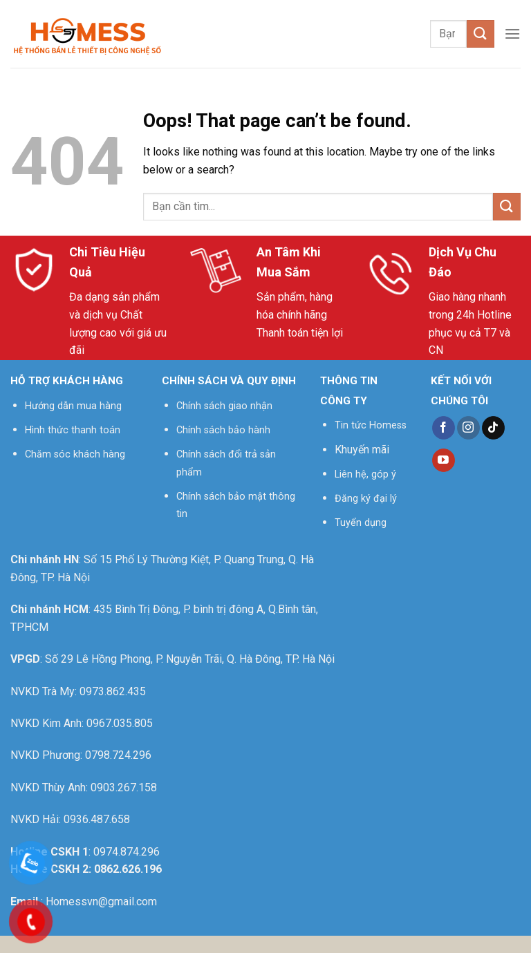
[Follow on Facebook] (443, 428)
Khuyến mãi (362, 449)
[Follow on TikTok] (493, 428)
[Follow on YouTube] (443, 460)
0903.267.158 (124, 787)
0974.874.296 (126, 851)
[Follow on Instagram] (468, 428)
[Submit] (480, 33)
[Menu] (512, 33)
